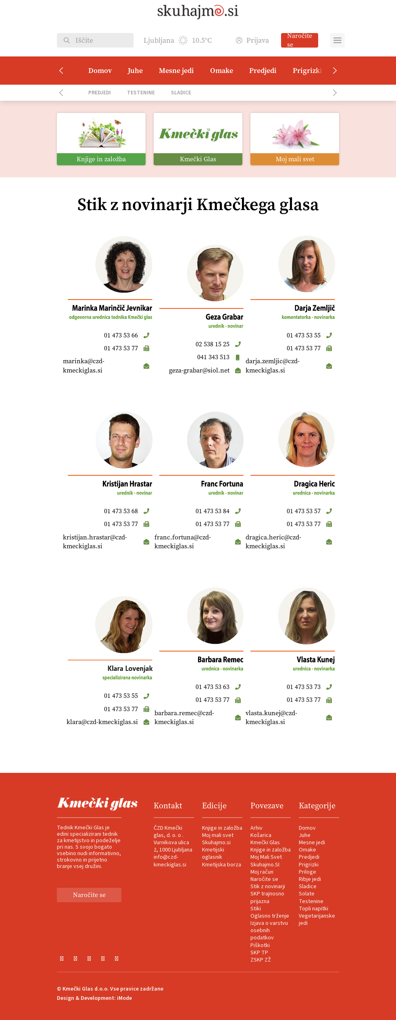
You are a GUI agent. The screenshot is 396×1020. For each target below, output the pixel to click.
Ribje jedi (310, 879)
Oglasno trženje (269, 916)
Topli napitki (313, 909)
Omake (221, 70)
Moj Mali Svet (266, 857)
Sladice (181, 92)
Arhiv (256, 828)
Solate (307, 894)
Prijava (252, 40)
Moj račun (261, 872)
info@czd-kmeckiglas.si (170, 860)
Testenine (141, 92)
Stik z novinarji (267, 887)
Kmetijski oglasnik (213, 853)
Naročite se (299, 40)
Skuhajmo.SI (264, 865)
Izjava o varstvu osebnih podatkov (269, 930)
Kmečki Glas (265, 843)
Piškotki (260, 945)
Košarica (260, 835)
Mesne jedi (176, 70)
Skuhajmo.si (216, 843)
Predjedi (263, 70)
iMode (124, 998)
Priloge (307, 872)
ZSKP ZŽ (260, 960)
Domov (100, 70)
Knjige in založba (222, 828)
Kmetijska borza (221, 865)
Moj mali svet (217, 835)
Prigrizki (307, 70)
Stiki (255, 909)
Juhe (135, 70)
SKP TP (259, 953)
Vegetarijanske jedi (317, 919)
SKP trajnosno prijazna (267, 897)
